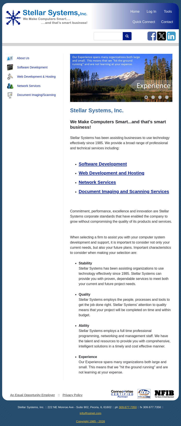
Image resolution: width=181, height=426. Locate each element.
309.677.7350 (128, 407)
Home (135, 11)
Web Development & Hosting (30, 77)
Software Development (26, 67)
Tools (168, 11)
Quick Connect (143, 22)
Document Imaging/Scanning (30, 95)
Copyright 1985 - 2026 (90, 421)
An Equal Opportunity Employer (32, 395)
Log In (151, 11)
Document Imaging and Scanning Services (124, 191)
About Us (17, 58)
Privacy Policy (73, 395)
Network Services (22, 86)
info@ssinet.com (90, 413)
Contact (167, 22)
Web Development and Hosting (111, 172)
